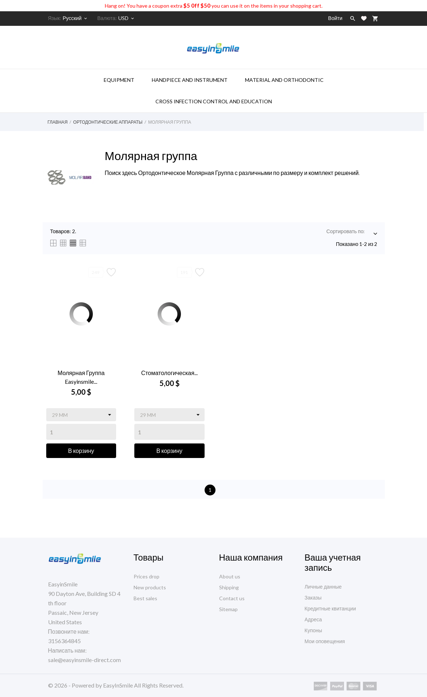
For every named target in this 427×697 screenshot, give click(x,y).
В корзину (81, 450)
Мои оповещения (325, 641)
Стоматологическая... (169, 372)
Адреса (313, 619)
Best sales (145, 598)
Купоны (313, 630)
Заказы (313, 597)
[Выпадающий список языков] (75, 18)
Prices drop (146, 576)
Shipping (229, 587)
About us (229, 576)
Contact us (232, 598)
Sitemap (228, 609)
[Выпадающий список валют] (126, 18)
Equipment (119, 80)
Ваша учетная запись (333, 562)
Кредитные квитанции (330, 608)
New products (150, 587)
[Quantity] (81, 432)
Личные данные (323, 587)
